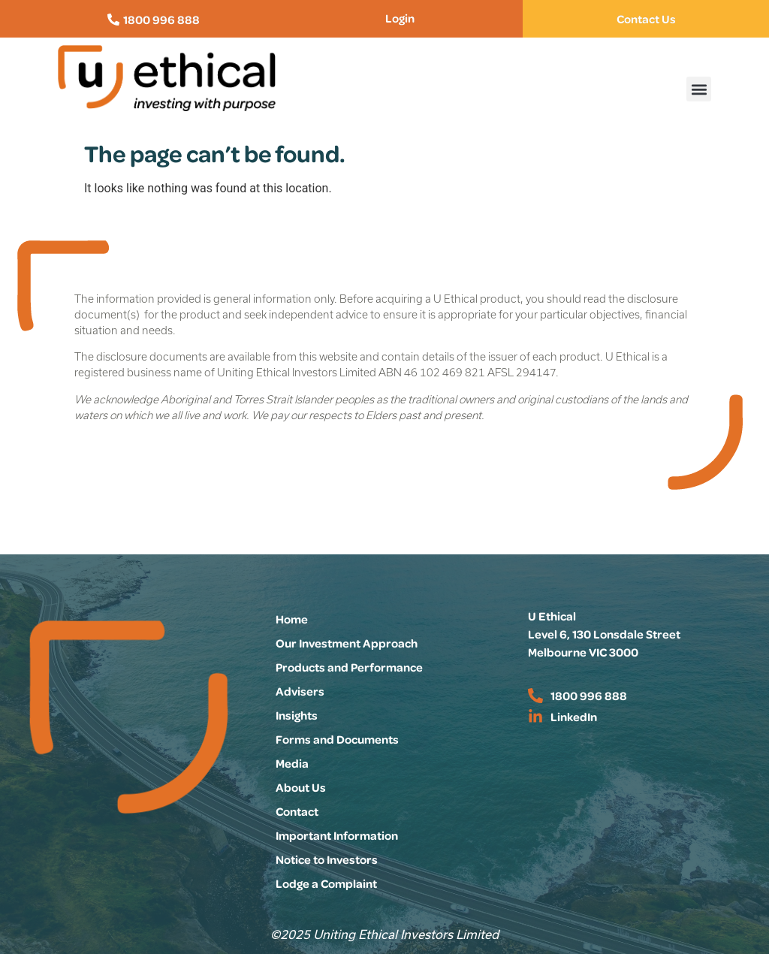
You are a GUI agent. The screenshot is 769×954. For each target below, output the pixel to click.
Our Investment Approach (347, 643)
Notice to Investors (327, 859)
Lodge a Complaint (326, 883)
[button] (698, 89)
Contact (297, 811)
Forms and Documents (337, 739)
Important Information (337, 835)
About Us (301, 787)
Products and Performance (349, 667)
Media (292, 763)
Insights (297, 715)
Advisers (300, 691)
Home (292, 618)
